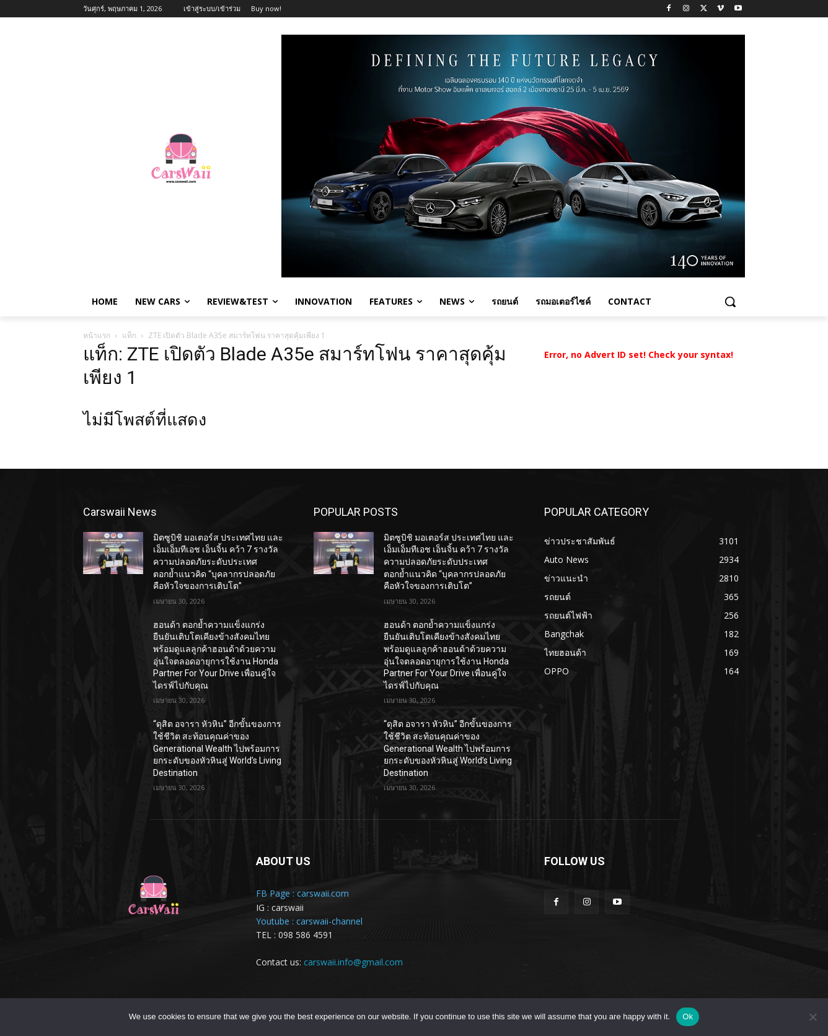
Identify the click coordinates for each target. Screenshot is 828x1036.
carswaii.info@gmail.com (353, 962)
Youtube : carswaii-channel (309, 921)
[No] (812, 1017)
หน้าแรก (96, 335)
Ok (687, 1016)
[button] (730, 301)
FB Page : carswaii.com (302, 893)
